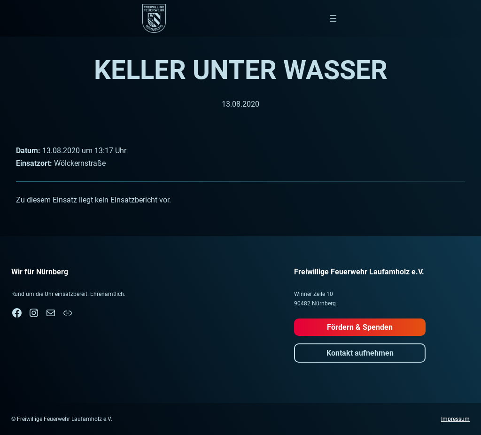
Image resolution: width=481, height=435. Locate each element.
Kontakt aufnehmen (360, 353)
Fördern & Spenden (360, 327)
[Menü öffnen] (333, 18)
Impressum (455, 419)
